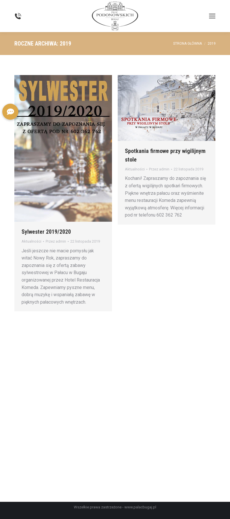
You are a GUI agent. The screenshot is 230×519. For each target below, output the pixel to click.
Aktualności (31, 241)
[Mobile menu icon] (212, 16)
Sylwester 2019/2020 (46, 231)
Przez (56, 241)
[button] (10, 112)
